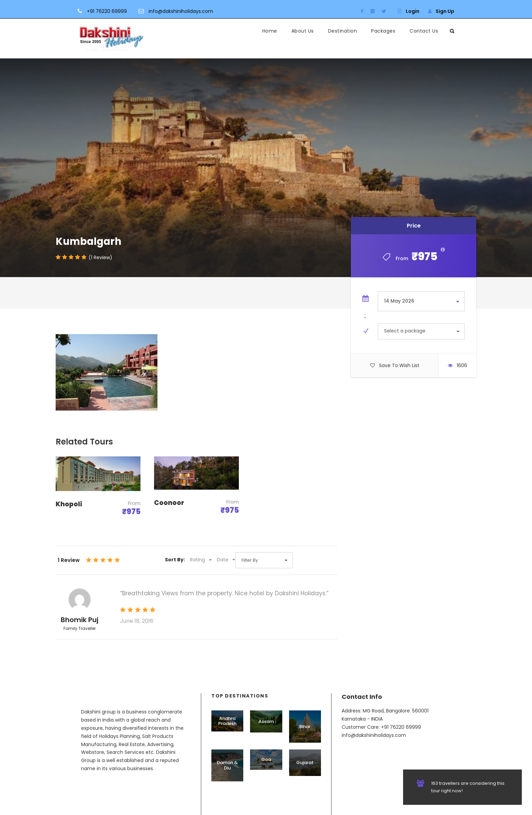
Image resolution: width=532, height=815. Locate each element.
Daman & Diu (227, 765)
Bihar (304, 726)
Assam (266, 721)
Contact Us (424, 31)
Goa (266, 759)
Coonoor (169, 502)
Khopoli (69, 504)
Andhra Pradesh (227, 721)
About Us (302, 31)
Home (269, 31)
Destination (342, 31)
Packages (383, 31)
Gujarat (305, 762)
